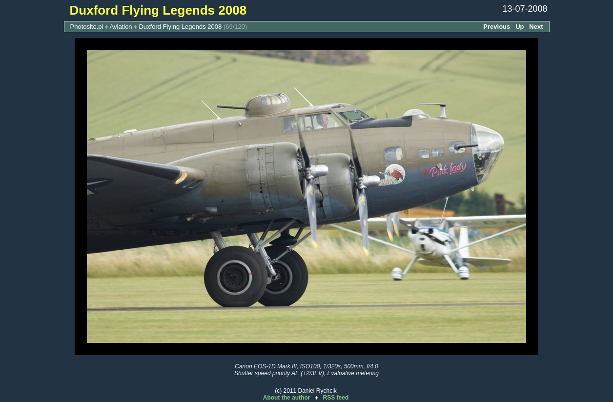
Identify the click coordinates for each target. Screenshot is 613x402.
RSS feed (336, 397)
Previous (496, 26)
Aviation (121, 26)
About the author (286, 397)
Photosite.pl (86, 26)
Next (536, 26)
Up (519, 26)
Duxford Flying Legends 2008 (180, 26)
